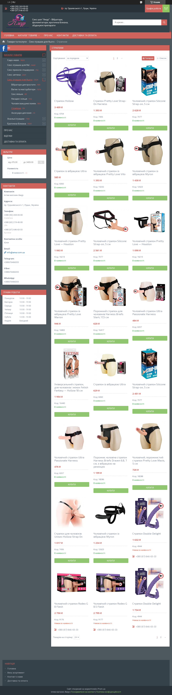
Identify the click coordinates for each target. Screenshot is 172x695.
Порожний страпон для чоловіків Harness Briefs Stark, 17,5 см (108, 314)
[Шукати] (164, 22)
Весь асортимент (16, 672)
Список (162, 58)
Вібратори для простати (23, 84)
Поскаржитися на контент (83, 692)
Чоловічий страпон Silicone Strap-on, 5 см (149, 102)
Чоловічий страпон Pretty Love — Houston (70, 242)
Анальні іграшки (15, 118)
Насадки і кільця (19, 98)
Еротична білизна (16, 123)
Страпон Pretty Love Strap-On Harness (109, 102)
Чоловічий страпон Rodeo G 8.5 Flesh (110, 605)
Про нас (48, 35)
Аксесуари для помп (21, 113)
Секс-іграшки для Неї (18, 65)
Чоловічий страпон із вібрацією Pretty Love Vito (109, 172)
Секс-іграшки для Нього (42, 41)
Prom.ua (101, 689)
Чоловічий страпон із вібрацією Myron (145, 172)
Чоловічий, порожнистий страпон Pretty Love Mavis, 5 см (148, 460)
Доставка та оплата (84, 35)
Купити (72, 125)
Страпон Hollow (64, 100)
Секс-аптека (14, 74)
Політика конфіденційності (108, 692)
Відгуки (8, 136)
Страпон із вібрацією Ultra (70, 170)
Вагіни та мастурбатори (23, 89)
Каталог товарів (27, 35)
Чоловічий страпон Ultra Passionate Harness (147, 312)
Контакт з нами (15, 677)
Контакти (62, 35)
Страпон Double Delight (146, 533)
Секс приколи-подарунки (20, 69)
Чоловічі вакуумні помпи (23, 103)
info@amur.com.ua (16, 252)
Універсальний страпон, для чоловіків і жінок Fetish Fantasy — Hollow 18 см (71, 387)
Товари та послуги (17, 41)
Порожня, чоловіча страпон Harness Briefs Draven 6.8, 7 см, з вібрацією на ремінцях (110, 462)
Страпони (16, 108)
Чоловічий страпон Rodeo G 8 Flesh (71, 605)
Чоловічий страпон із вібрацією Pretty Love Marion (67, 314)
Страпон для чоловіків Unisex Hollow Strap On (68, 535)
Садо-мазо (13, 60)
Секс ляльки (17, 94)
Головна (9, 35)
